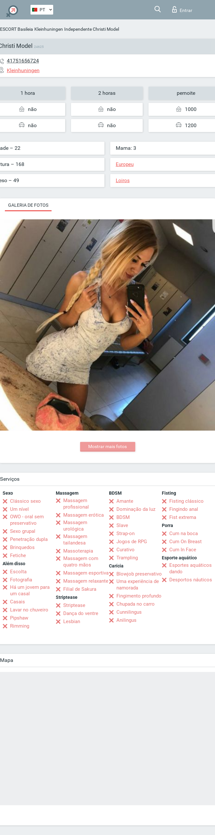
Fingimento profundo (138, 596)
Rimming (19, 626)
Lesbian (71, 621)
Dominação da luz (135, 509)
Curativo (125, 550)
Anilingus (126, 620)
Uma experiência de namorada (137, 584)
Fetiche (18, 555)
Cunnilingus (129, 612)
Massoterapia (78, 551)
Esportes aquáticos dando (190, 568)
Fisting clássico (186, 501)
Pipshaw (19, 618)
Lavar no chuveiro (29, 610)
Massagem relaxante (85, 581)
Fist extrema (182, 517)
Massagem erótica (83, 515)
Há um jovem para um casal (30, 590)
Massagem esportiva (86, 573)
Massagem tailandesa (75, 539)
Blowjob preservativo (139, 574)
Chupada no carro (135, 604)
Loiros (123, 180)
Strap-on (125, 533)
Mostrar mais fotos (107, 446)
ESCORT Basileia (16, 29)
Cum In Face (182, 550)
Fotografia (21, 580)
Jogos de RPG (131, 541)
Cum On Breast (185, 541)
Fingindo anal (183, 509)
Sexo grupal (22, 531)
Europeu (125, 164)
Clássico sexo (25, 501)
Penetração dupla (29, 539)
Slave (122, 525)
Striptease (74, 605)
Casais (17, 602)
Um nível (19, 509)
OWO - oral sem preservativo (27, 520)
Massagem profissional (76, 504)
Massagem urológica (75, 526)
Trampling (127, 558)
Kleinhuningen (48, 29)
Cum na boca (183, 533)
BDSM (123, 517)
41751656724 (23, 61)
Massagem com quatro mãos (80, 561)
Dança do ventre (80, 613)
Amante (124, 501)
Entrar (182, 9)
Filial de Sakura (79, 589)
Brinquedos (22, 547)
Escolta (18, 572)
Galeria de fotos (28, 205)
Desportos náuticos (190, 580)
